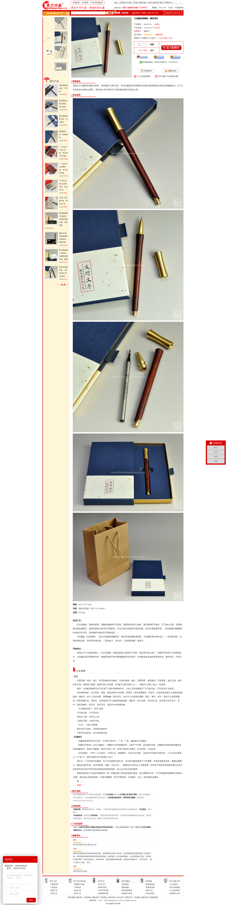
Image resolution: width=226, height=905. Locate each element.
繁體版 (154, 8)
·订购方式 (53, 893)
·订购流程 (53, 887)
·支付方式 (101, 884)
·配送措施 (125, 887)
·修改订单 (77, 890)
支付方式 (101, 881)
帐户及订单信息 (80, 881)
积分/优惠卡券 (174, 881)
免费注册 (142, 3)
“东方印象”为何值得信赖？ (168, 76)
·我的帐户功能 (79, 884)
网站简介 (79, 897)
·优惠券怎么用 (174, 893)
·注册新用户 (54, 884)
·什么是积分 (173, 884)
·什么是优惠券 (174, 890)
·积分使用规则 (174, 887)
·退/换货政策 (150, 884)
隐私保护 (95, 897)
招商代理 (128, 897)
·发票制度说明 (103, 893)
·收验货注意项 (126, 893)
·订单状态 (77, 887)
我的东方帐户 (158, 3)
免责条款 (87, 897)
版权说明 (144, 897)
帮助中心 (168, 3)
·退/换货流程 (150, 887)
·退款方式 (149, 890)
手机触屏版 (179, 8)
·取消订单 (77, 893)
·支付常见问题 (103, 890)
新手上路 (53, 881)
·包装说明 (125, 884)
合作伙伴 (120, 897)
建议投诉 (112, 897)
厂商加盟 (136, 897)
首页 (150, 3)
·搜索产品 (53, 890)
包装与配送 (125, 881)
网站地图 (71, 897)
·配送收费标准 (126, 890)
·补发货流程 (149, 893)
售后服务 (148, 881)
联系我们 (104, 897)
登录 (135, 3)
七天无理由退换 (143, 76)
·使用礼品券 (102, 887)
